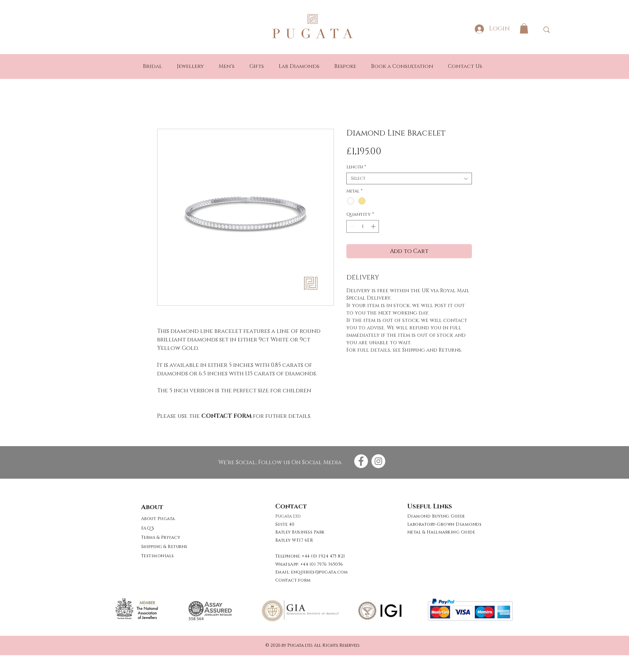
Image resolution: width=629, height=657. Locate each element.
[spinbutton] (363, 226)
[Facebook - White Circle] (361, 461)
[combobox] (409, 178)
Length (356, 167)
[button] (524, 28)
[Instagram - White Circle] (378, 461)
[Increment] (374, 226)
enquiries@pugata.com (319, 572)
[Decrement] (351, 226)
